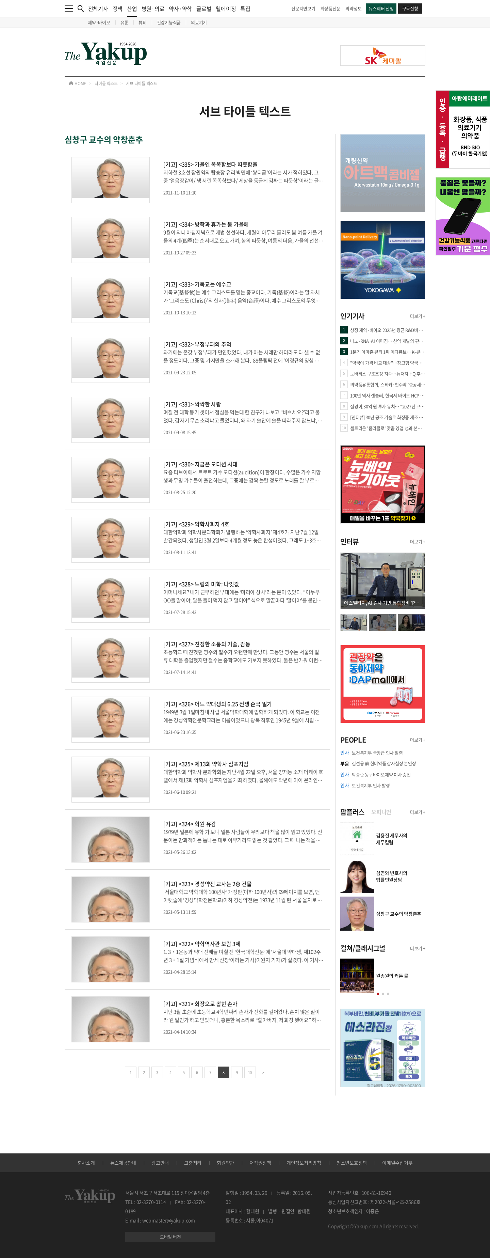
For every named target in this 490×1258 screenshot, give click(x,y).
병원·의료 (153, 8)
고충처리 (192, 1162)
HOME (77, 83)
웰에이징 (226, 8)
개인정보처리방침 (304, 1162)
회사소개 (86, 1162)
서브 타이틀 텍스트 (141, 83)
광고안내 (160, 1162)
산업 (132, 10)
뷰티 (142, 22)
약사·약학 (180, 8)
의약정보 (353, 8)
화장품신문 (331, 8)
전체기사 (98, 8)
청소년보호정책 (352, 1162)
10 (250, 1072)
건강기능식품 (169, 22)
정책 (118, 8)
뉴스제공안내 (123, 1162)
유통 (124, 22)
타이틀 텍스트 (106, 83)
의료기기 (199, 22)
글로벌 (203, 8)
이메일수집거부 (397, 1162)
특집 (245, 8)
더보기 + (417, 316)
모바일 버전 (170, 1236)
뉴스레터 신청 (381, 8)
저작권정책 (260, 1162)
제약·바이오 (99, 22)
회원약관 (225, 1162)
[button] (378, 994)
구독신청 (410, 8)
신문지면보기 (303, 8)
